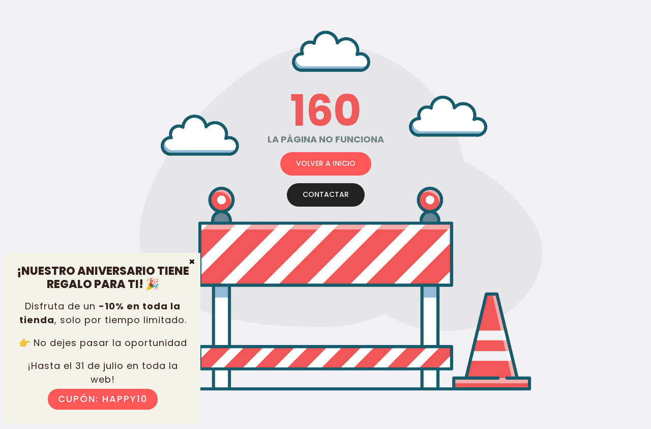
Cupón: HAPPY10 (102, 398)
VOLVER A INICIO (326, 163)
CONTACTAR (326, 194)
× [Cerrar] (192, 261)
